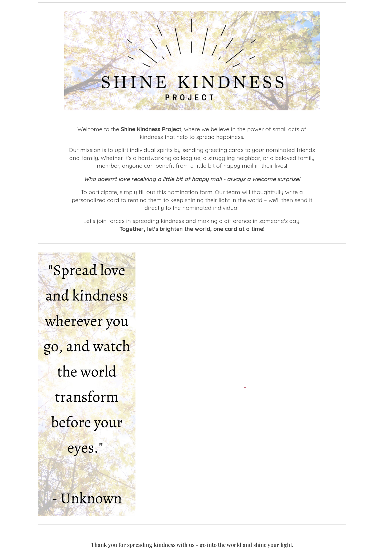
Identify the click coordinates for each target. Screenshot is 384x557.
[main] (191, 179)
